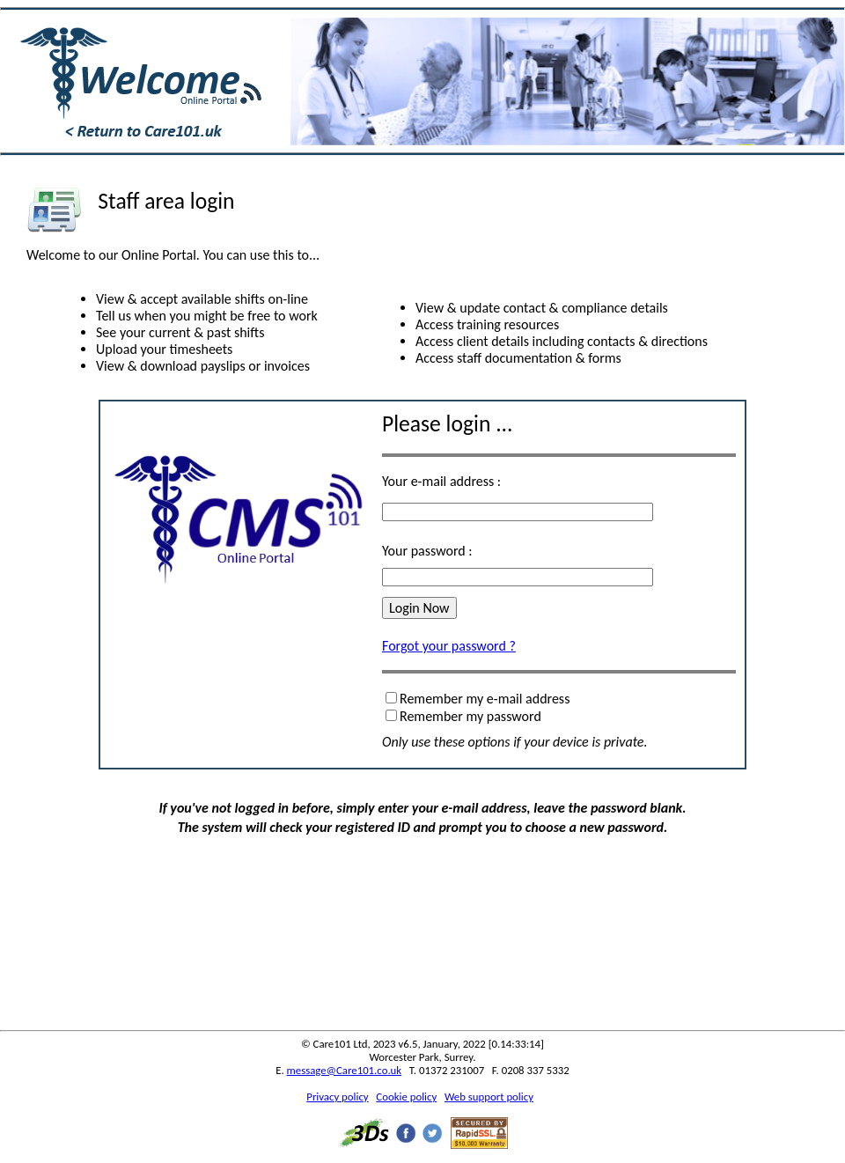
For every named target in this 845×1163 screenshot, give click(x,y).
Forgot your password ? (449, 645)
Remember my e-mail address (484, 698)
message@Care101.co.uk (344, 1070)
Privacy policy (337, 1096)
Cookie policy (406, 1096)
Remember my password (470, 716)
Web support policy (489, 1096)
